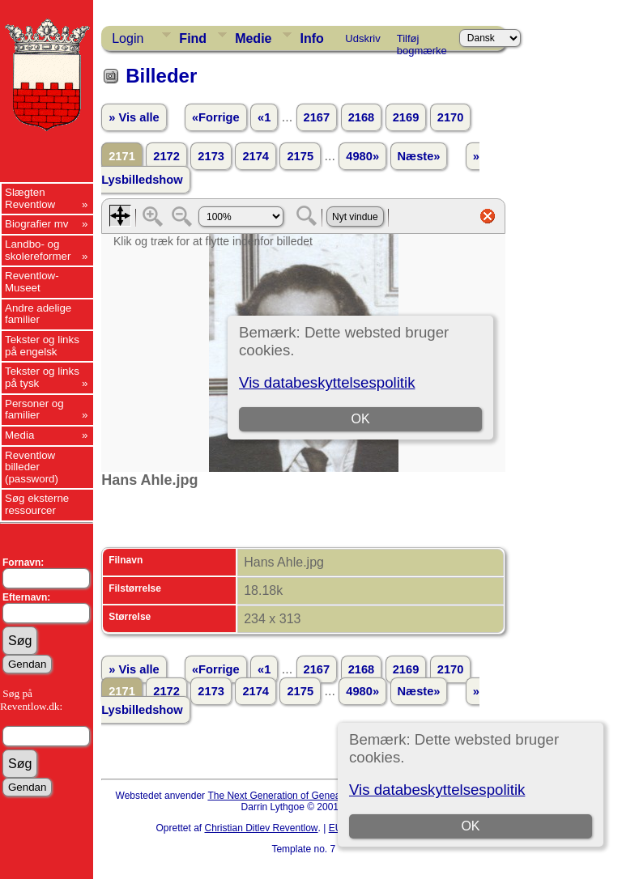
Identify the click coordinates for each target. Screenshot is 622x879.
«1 (264, 117)
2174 (255, 156)
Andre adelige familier (38, 314)
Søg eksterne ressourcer (37, 504)
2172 (166, 156)
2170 (450, 117)
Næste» (419, 156)
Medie (253, 38)
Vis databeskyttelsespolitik (437, 789)
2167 (317, 117)
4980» (362, 156)
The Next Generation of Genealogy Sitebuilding (309, 795)
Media (19, 435)
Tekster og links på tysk (42, 377)
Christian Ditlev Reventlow (260, 828)
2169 (406, 117)
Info (311, 38)
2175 (300, 156)
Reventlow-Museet (32, 282)
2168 (361, 117)
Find (193, 38)
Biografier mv (37, 224)
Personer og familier (34, 409)
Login (127, 38)
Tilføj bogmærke (422, 41)
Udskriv (362, 38)
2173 (211, 156)
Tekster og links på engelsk (42, 345)
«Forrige (216, 117)
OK (470, 826)
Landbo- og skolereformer (37, 250)
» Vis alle (134, 117)
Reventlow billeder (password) (31, 467)
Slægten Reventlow (30, 198)
